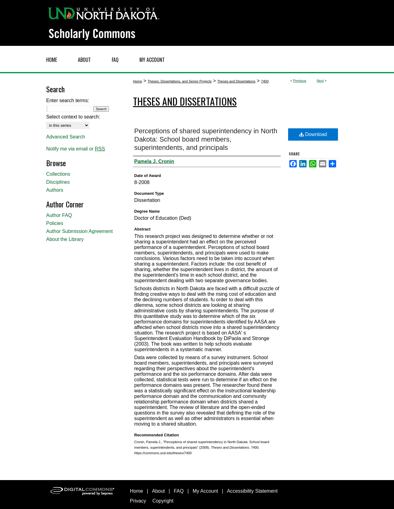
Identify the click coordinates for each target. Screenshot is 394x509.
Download (313, 134)
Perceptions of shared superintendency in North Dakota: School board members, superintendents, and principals (205, 139)
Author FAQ (59, 215)
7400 (264, 81)
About (158, 491)
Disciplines (58, 182)
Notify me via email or (75, 149)
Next (320, 80)
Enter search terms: (67, 100)
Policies (54, 223)
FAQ (179, 491)
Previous (299, 80)
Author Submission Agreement (79, 231)
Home (137, 81)
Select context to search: (73, 116)
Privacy (138, 500)
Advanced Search (65, 136)
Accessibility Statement (252, 491)
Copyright (162, 500)
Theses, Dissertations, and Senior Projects (180, 81)
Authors (54, 190)
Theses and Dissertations (236, 81)
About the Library (65, 239)
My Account (205, 491)
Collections (58, 174)
